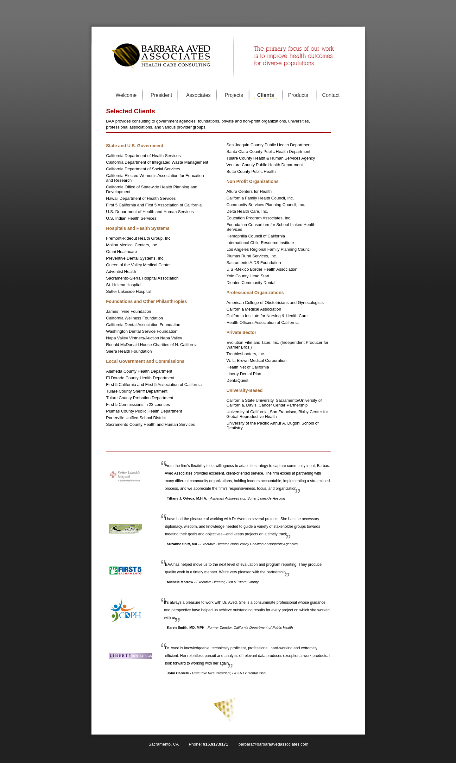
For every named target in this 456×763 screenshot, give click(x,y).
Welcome (126, 95)
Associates (198, 95)
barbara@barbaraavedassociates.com (273, 744)
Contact (330, 95)
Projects (234, 95)
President (161, 95)
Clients (265, 95)
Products (298, 95)
